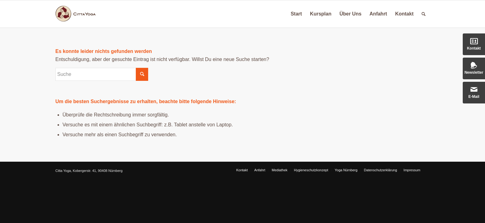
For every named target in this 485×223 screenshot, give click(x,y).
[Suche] (424, 14)
